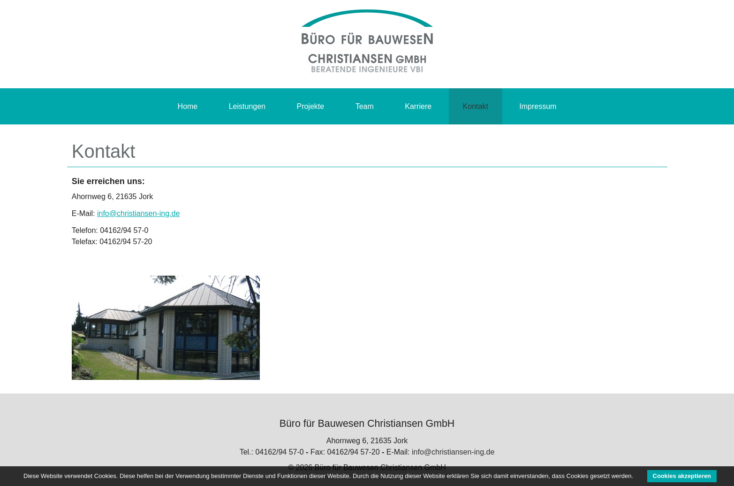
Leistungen (247, 106)
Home (188, 106)
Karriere (418, 106)
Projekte (310, 106)
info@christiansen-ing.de (138, 213)
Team (365, 106)
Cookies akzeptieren (682, 475)
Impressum (537, 106)
